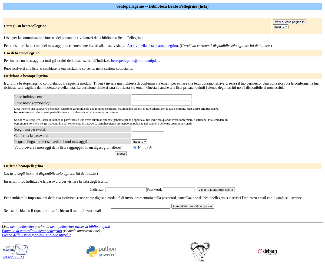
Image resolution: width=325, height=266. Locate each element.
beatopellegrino (22, 227)
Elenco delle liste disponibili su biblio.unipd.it (36, 235)
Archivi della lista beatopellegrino (152, 46)
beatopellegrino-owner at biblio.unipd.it (80, 227)
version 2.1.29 (15, 255)
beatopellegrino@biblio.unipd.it (135, 60)
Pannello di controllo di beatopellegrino (32, 231)
